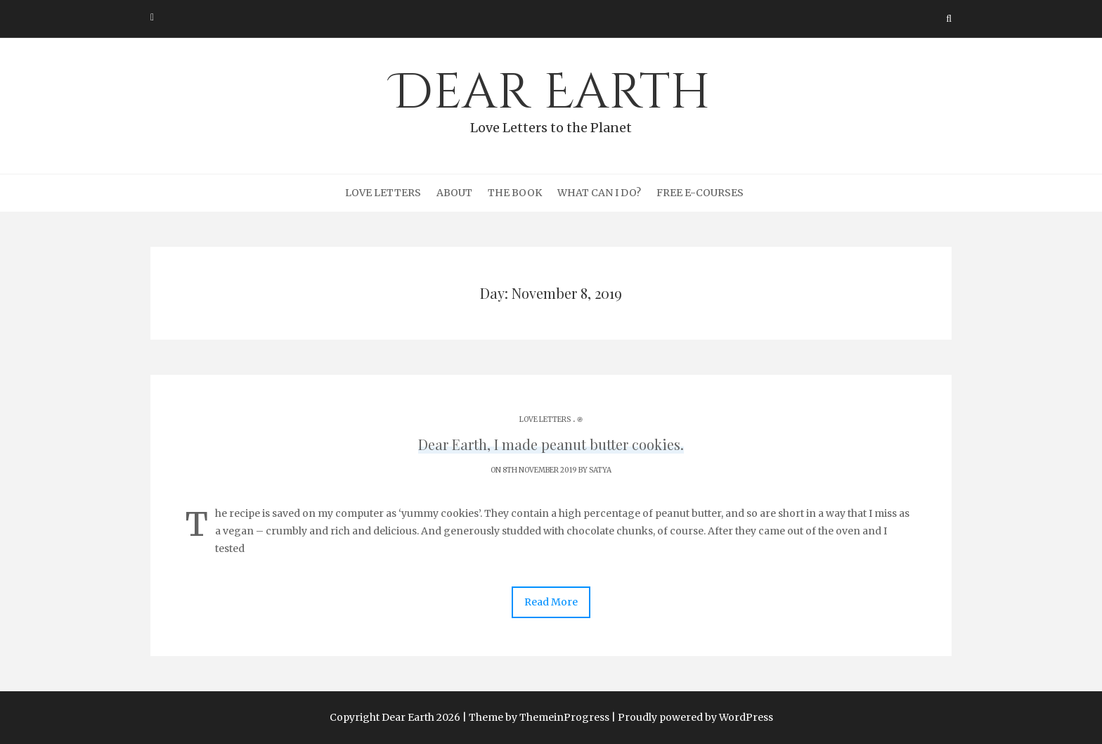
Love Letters (383, 192)
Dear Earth (551, 99)
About (454, 192)
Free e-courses (700, 192)
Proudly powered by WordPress (695, 717)
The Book (515, 192)
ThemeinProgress (564, 717)
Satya (600, 470)
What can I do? (599, 192)
